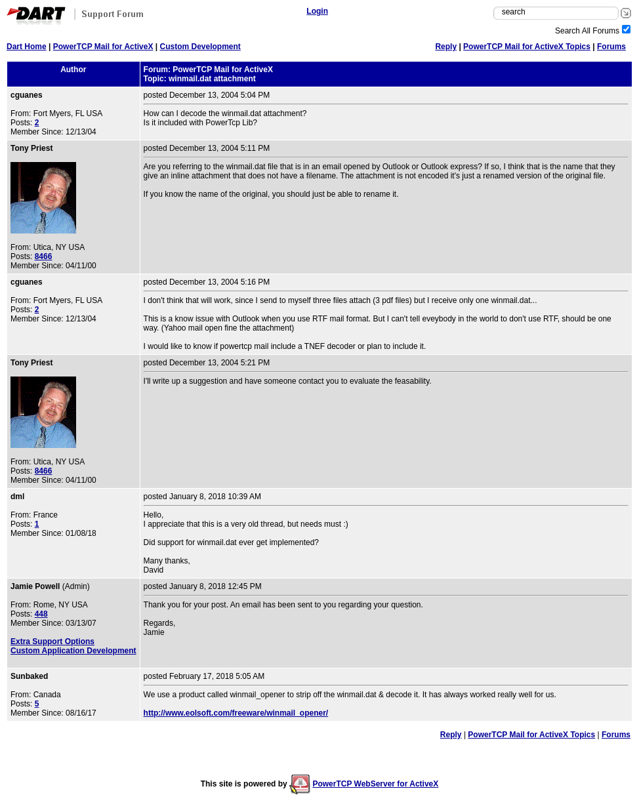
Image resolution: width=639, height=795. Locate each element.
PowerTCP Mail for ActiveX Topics (526, 46)
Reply (446, 46)
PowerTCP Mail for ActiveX (103, 46)
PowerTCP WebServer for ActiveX (375, 783)
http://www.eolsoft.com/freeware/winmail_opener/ (236, 713)
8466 (43, 256)
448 (41, 614)
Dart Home (27, 46)
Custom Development (199, 46)
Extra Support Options (52, 641)
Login (317, 11)
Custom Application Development (73, 650)
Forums (611, 46)
